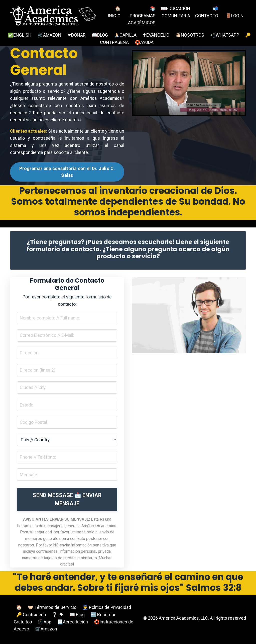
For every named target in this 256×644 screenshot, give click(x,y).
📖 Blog (77, 616)
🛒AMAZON (49, 35)
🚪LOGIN (234, 15)
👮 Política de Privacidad (106, 609)
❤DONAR (76, 35)
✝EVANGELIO (156, 35)
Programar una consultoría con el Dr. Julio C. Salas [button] (67, 173)
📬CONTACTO (206, 12)
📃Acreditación (72, 624)
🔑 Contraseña (31, 616)
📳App (44, 624)
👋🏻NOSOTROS (189, 35)
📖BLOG (100, 35)
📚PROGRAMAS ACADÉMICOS (141, 16)
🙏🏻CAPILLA (125, 35)
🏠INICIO (114, 12)
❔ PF (57, 616)
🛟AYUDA (144, 42)
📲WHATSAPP (224, 35)
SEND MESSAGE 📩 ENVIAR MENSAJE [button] (67, 502)
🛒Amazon (46, 631)
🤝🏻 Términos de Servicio (52, 609)
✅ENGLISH (20, 35)
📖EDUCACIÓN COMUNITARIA (175, 16)
